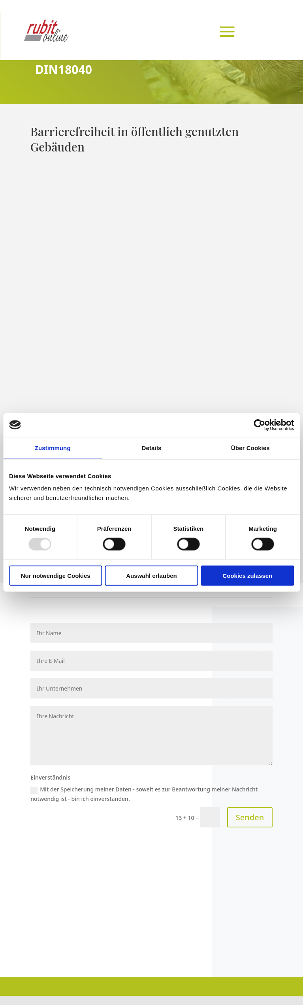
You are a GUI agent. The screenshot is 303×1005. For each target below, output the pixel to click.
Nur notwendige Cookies (55, 575)
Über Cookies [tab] (250, 447)
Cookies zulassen (247, 575)
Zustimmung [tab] (53, 447)
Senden (250, 817)
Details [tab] (152, 447)
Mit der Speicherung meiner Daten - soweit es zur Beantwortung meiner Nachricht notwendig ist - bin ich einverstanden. (144, 793)
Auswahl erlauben (151, 575)
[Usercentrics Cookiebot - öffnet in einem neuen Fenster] (259, 425)
